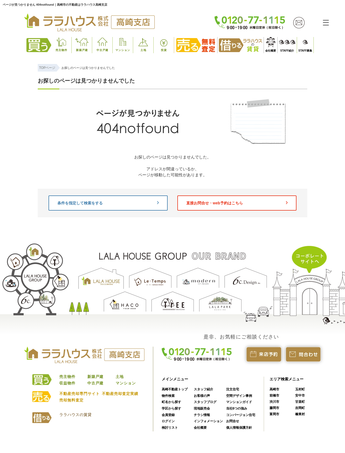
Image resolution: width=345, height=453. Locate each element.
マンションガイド (239, 402)
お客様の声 (202, 396)
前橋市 (274, 395)
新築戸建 (82, 50)
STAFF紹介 (287, 50)
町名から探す (171, 402)
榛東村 (300, 414)
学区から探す (171, 408)
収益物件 (67, 383)
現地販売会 (202, 408)
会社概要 (270, 50)
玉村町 (300, 389)
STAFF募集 (305, 50)
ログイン (168, 421)
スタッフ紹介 (203, 389)
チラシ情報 (202, 415)
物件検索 (168, 396)
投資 (164, 50)
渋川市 (274, 402)
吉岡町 (300, 408)
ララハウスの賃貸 (75, 415)
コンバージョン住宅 (240, 415)
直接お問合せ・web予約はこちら (237, 203)
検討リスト (170, 428)
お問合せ (232, 421)
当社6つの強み (236, 408)
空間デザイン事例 (239, 396)
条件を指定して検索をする (108, 203)
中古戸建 (102, 50)
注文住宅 (232, 389)
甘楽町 (300, 402)
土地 (143, 50)
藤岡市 (274, 408)
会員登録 (168, 415)
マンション (122, 50)
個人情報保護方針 (239, 428)
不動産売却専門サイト (79, 393)
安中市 (300, 395)
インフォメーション (208, 421)
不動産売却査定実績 (120, 393)
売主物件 (61, 50)
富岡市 (274, 414)
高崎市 (274, 389)
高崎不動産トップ (175, 389)
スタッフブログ (205, 402)
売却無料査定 (71, 400)
